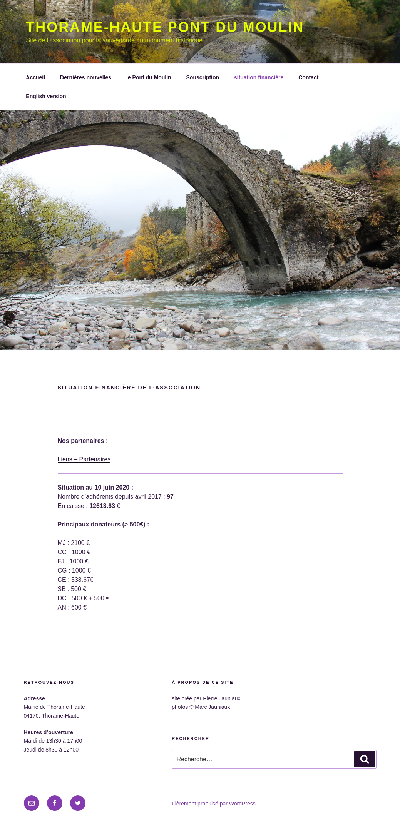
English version (46, 96)
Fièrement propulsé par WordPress (214, 803)
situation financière (258, 77)
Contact (308, 77)
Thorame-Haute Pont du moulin (165, 27)
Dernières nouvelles (85, 77)
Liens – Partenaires (84, 459)
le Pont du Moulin (148, 77)
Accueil (35, 77)
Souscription (202, 77)
